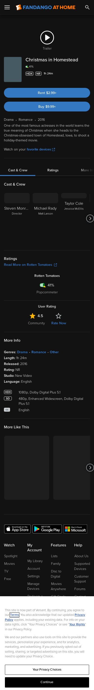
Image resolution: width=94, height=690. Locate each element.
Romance (38, 352)
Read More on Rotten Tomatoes (30, 265)
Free (7, 579)
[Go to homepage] (45, 7)
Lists (54, 556)
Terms (14, 615)
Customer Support (81, 579)
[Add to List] (87, 74)
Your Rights (77, 624)
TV (6, 571)
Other (54, 352)
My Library (35, 561)
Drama (22, 352)
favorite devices (41, 149)
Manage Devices (33, 586)
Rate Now (58, 323)
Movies (9, 564)
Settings (33, 576)
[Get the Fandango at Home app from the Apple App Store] (17, 528)
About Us (81, 556)
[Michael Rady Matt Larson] (45, 218)
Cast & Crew (17, 170)
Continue (46, 682)
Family (56, 564)
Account (33, 569)
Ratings (53, 170)
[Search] (87, 7)
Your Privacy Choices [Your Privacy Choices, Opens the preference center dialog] (47, 670)
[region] (47, 643)
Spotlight (10, 556)
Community (36, 323)
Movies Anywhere (58, 586)
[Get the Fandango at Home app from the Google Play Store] (47, 528)
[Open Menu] (7, 7)
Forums (79, 589)
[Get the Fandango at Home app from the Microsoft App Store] (75, 528)
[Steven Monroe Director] (17, 218)
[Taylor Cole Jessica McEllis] (74, 218)
